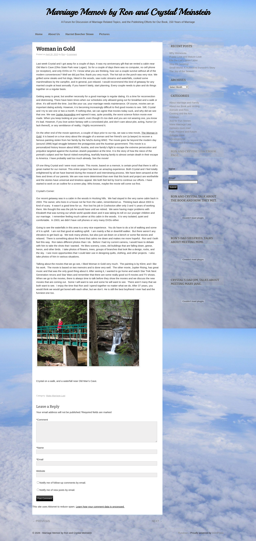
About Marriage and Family (184, 102)
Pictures (104, 34)
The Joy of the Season (181, 71)
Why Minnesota (177, 53)
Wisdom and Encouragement (185, 142)
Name (40, 452)
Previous (41, 525)
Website (40, 474)
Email (39, 463)
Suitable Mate (177, 135)
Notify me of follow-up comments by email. (63, 486)
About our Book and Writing (184, 106)
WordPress (218, 537)
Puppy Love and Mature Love (185, 56)
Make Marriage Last (55, 395)
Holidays (174, 117)
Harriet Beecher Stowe (80, 34)
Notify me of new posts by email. (57, 493)
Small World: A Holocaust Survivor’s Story (192, 67)
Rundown (183, 537)
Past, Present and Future (183, 131)
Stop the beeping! (179, 64)
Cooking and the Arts (180, 113)
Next (157, 525)
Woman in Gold (55, 49)
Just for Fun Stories (180, 120)
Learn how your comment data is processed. (100, 510)
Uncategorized (177, 138)
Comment (42, 420)
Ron (63, 54)
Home (39, 34)
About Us (54, 34)
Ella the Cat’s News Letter (183, 60)
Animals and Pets (179, 109)
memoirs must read (179, 128)
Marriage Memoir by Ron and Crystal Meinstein (128, 12)
